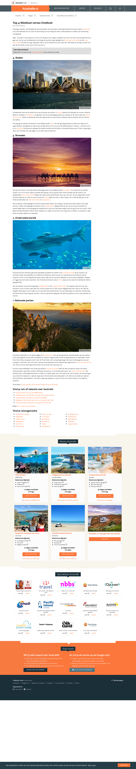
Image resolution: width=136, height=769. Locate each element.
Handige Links (25, 683)
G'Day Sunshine (20, 475)
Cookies (77, 683)
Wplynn (43, 384)
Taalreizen (71, 421)
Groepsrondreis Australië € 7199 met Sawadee (31, 397)
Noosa (47, 197)
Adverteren (16, 683)
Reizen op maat (47, 414)
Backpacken (19, 421)
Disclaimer (69, 683)
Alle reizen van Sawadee (104, 500)
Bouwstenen (46, 419)
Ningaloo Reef (43, 286)
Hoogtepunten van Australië (61, 475)
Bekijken (105, 539)
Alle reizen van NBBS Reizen (31, 500)
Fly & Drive (19, 424)
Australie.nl (18, 16)
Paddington (30, 115)
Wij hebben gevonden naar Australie (104, 533)
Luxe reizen (45, 416)
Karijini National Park (78, 371)
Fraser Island (75, 40)
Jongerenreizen (73, 424)
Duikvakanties (46, 426)
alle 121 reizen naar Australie (26, 406)
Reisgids (30, 16)
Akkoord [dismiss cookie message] (124, 765)
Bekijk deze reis (31, 496)
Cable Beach (50, 206)
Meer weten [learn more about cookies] (92, 765)
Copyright (49, 683)
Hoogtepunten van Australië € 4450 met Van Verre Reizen (35, 395)
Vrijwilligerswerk (73, 414)
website (27, 593)
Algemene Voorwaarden (37, 683)
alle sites (34, 3)
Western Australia (52, 368)
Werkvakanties (72, 419)
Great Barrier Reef (68, 272)
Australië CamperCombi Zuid (61, 533)
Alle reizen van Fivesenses (68, 558)
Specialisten (45, 421)
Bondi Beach (67, 190)
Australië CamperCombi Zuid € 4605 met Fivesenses (33, 402)
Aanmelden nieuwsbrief (35, 670)
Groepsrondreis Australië (97, 475)
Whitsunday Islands (27, 195)
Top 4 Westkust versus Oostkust (65, 16)
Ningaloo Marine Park (59, 286)
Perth (52, 123)
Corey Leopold (25, 384)
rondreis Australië (37, 52)
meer (20, 593)
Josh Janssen (36, 384)
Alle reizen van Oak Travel (31, 558)
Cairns (60, 280)
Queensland (46, 200)
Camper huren (20, 419)
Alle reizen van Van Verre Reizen (68, 500)
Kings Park (20, 128)
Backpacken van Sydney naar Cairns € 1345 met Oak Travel (35, 400)
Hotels (44, 424)
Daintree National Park (84, 362)
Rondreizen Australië (22, 414)
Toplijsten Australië (45, 16)
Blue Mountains (48, 355)
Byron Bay (67, 40)
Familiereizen (72, 416)
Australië (87, 29)
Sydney (59, 112)
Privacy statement (59, 683)
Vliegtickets (19, 416)
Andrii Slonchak (53, 384)
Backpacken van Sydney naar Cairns (27, 533)
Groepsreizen (20, 426)
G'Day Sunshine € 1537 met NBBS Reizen (29, 392)
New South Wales (34, 200)
